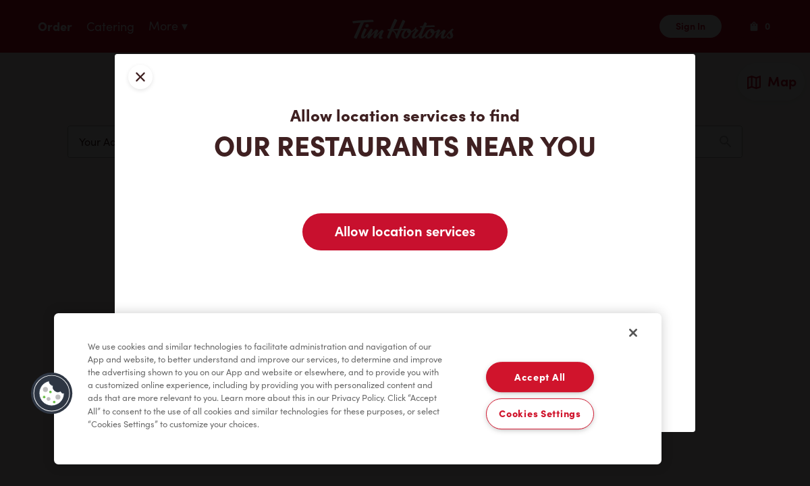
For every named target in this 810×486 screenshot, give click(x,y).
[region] (358, 388)
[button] (52, 393)
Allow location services (405, 231)
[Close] (633, 333)
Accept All (540, 377)
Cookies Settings (540, 414)
